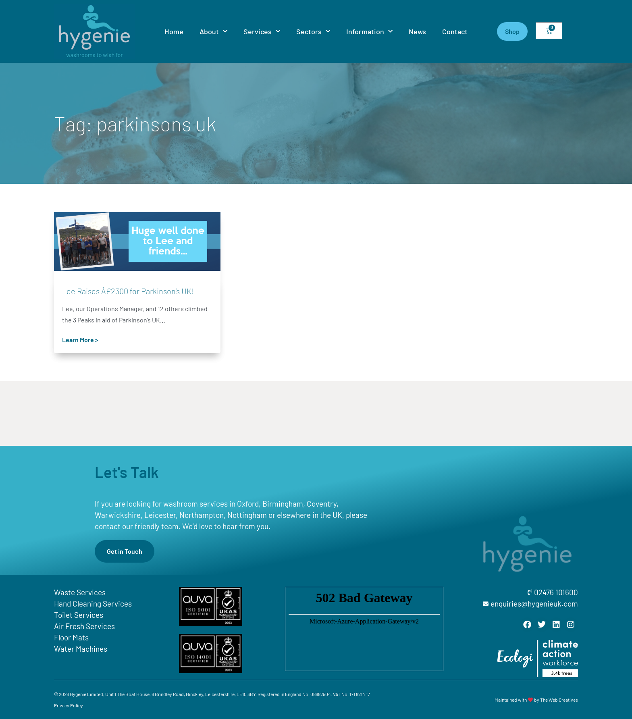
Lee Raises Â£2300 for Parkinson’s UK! (128, 291)
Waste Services (80, 592)
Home (173, 31)
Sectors (313, 31)
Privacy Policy (68, 705)
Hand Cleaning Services (93, 603)
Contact (455, 31)
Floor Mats (71, 637)
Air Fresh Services (84, 626)
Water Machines (80, 648)
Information (369, 31)
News (417, 31)
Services (261, 31)
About (213, 31)
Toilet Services (78, 614)
